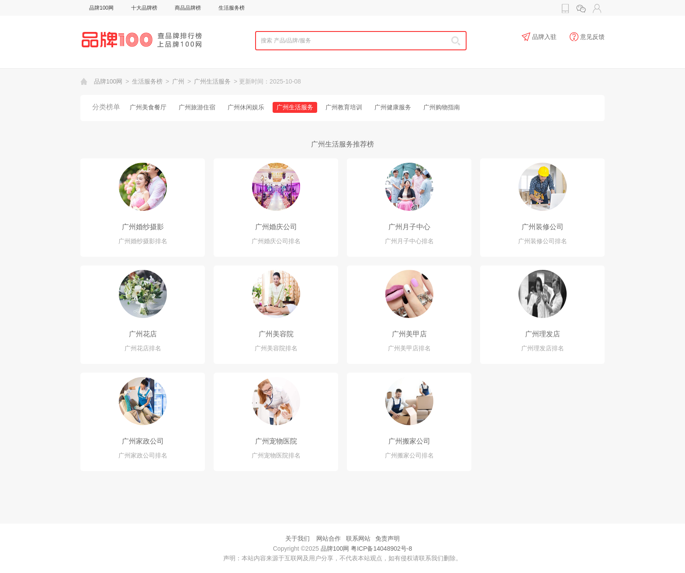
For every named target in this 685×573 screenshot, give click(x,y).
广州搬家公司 (409, 441)
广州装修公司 (543, 227)
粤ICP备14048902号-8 (381, 548)
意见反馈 (587, 37)
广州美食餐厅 (148, 107)
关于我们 (297, 538)
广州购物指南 (441, 107)
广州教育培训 (343, 107)
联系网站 (358, 538)
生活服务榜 (231, 8)
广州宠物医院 (276, 441)
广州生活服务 (212, 81)
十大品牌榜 (144, 8)
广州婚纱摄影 (143, 227)
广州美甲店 (409, 334)
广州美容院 (276, 334)
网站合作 (328, 538)
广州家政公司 (143, 441)
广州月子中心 (409, 227)
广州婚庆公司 (276, 227)
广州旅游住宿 (197, 107)
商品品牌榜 (188, 8)
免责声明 (387, 538)
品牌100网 (101, 8)
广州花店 (143, 334)
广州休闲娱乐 (246, 107)
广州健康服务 (392, 107)
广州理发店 (542, 334)
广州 (178, 81)
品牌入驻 (539, 37)
